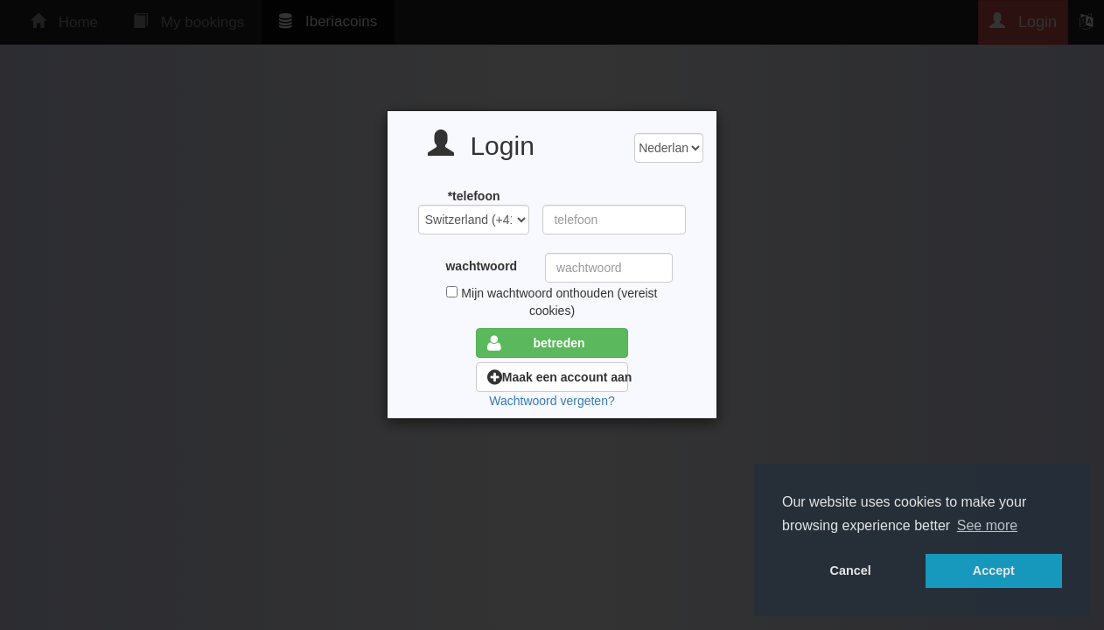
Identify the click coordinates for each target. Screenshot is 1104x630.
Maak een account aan (557, 377)
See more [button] (987, 525)
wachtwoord (481, 266)
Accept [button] (994, 571)
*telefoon (474, 196)
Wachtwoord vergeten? (551, 401)
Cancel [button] (850, 571)
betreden (536, 343)
